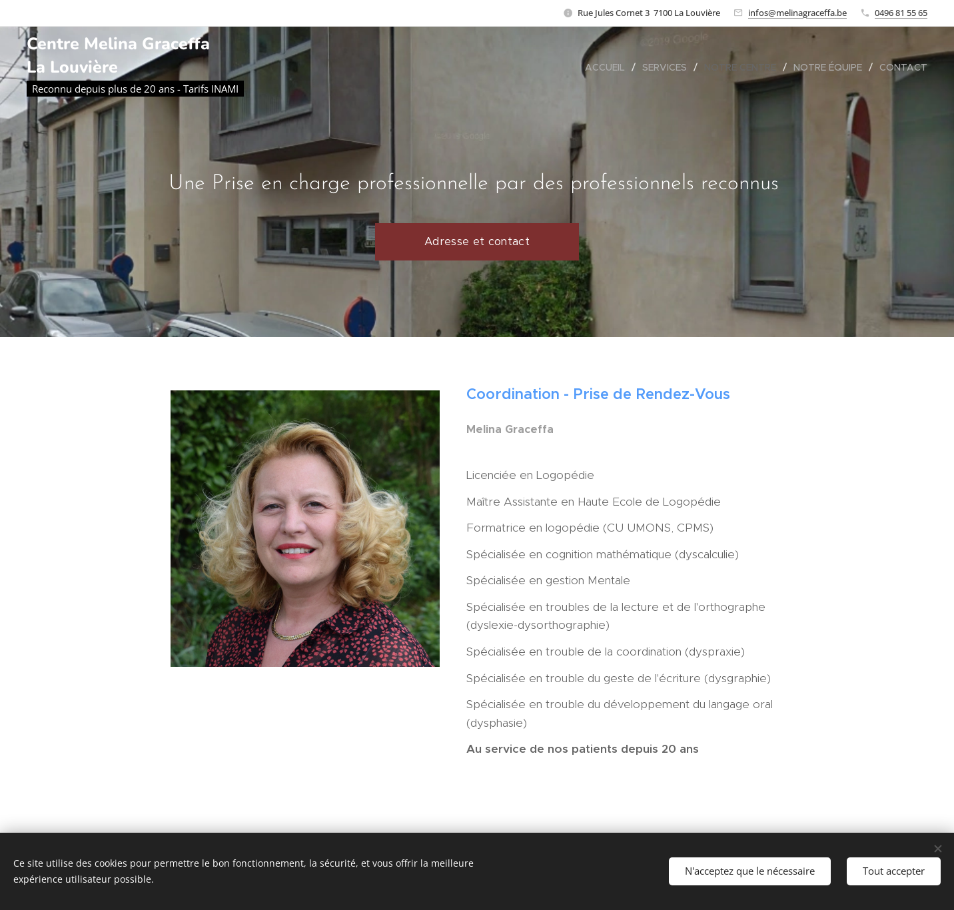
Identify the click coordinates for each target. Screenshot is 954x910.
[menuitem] (609, 67)
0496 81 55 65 (901, 13)
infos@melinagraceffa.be (797, 13)
